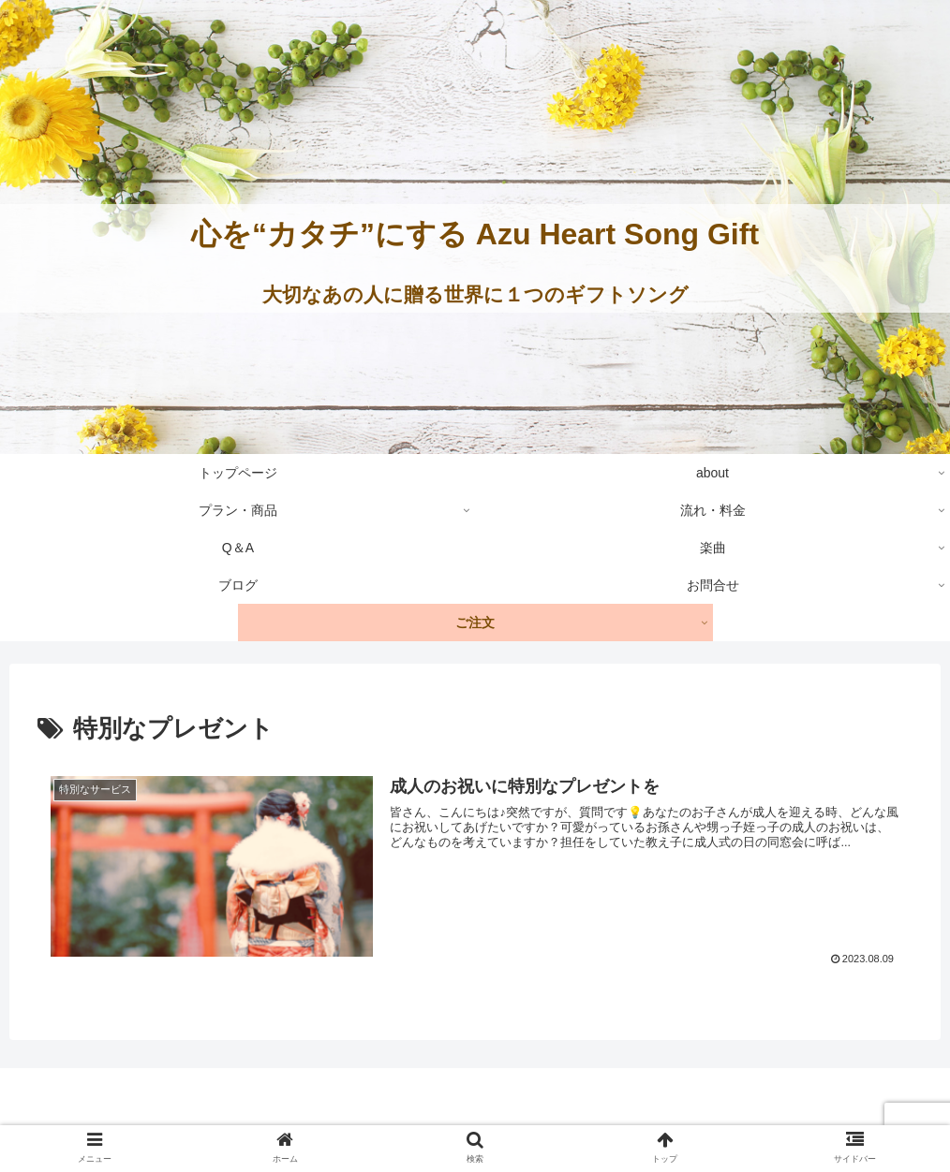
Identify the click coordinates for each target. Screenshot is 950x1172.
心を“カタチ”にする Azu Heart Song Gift (475, 234)
